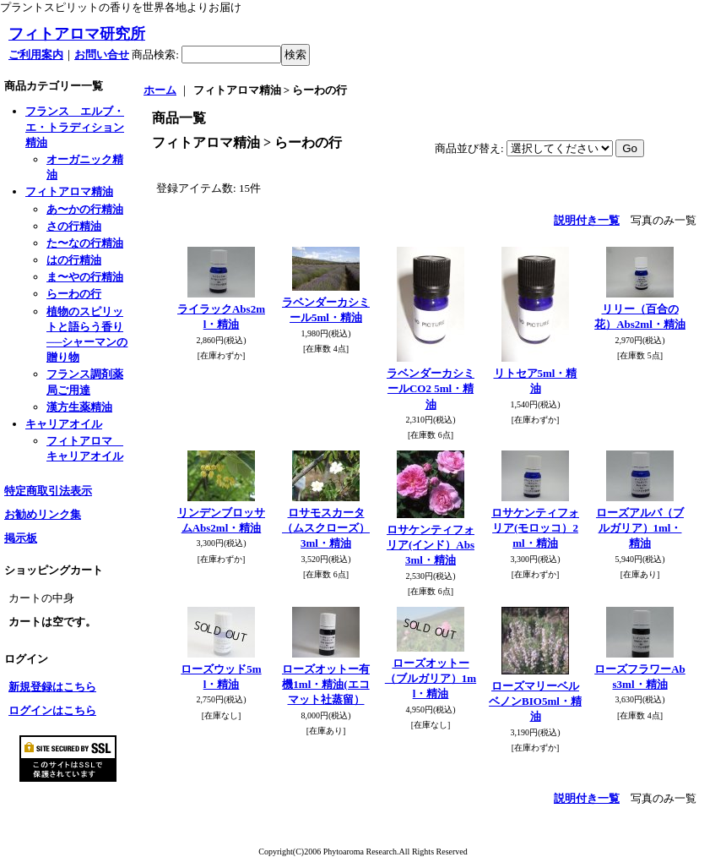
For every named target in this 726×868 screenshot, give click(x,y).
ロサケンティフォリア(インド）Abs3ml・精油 (430, 544)
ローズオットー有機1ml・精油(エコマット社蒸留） (326, 684)
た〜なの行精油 (84, 243)
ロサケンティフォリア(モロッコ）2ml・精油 (535, 527)
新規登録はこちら (52, 686)
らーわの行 (73, 293)
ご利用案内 (35, 54)
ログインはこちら (52, 710)
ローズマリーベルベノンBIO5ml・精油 (535, 701)
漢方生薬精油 (79, 407)
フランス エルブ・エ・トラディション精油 (74, 126)
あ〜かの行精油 (84, 209)
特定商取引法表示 (48, 490)
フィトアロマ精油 (69, 191)
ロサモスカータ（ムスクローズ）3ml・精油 (326, 527)
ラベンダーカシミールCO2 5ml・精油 (430, 388)
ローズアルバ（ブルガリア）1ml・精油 (640, 527)
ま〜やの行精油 (84, 276)
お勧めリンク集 (42, 514)
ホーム (160, 90)
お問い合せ (101, 54)
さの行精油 (73, 226)
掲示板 (20, 538)
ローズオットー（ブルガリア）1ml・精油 (430, 678)
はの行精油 (73, 260)
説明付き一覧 (587, 220)
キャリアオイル (63, 424)
